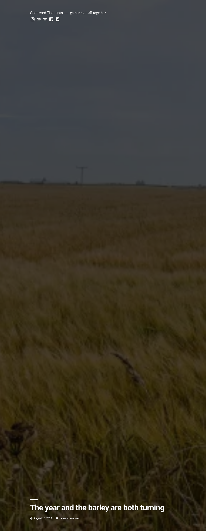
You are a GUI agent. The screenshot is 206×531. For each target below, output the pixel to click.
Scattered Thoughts (46, 12)
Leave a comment (69, 518)
